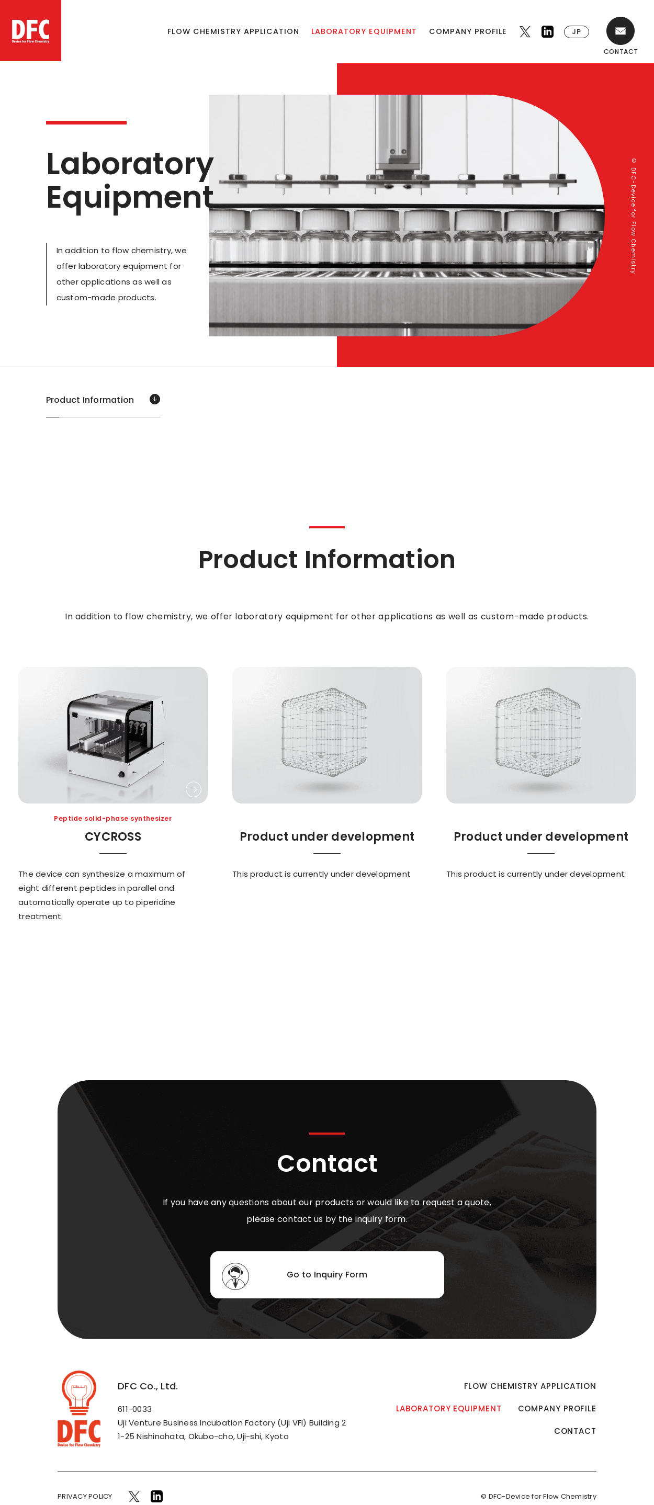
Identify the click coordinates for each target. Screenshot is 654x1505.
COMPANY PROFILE (468, 31)
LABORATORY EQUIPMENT (364, 31)
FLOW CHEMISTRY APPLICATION (233, 31)
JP (576, 32)
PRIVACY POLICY (85, 1496)
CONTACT (575, 1431)
